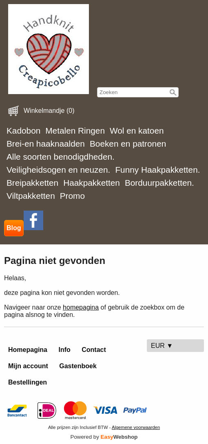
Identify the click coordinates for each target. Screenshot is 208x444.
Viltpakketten (31, 195)
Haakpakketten (91, 182)
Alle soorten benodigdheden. (61, 156)
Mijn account (28, 366)
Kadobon (23, 130)
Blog (14, 227)
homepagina (81, 307)
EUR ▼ (162, 345)
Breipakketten (32, 182)
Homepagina (27, 349)
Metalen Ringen (75, 130)
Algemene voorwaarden (136, 427)
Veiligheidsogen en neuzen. (58, 169)
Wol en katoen (137, 130)
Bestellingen (27, 382)
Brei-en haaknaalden (46, 143)
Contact (94, 349)
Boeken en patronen (128, 143)
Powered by (104, 437)
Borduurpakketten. (159, 182)
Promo (72, 195)
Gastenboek (78, 366)
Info (64, 349)
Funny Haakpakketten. (157, 169)
